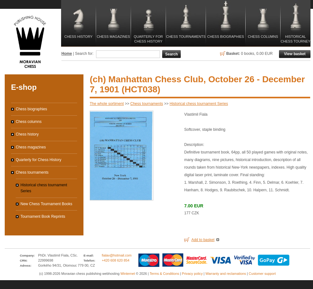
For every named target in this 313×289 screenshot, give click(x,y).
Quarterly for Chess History (148, 39)
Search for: (84, 53)
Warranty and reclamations (225, 273)
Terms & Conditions (164, 273)
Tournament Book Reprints (42, 216)
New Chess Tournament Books (46, 204)
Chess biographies (225, 36)
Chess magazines (113, 36)
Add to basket (202, 240)
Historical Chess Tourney (295, 39)
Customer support (262, 273)
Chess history (78, 36)
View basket (294, 54)
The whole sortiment (107, 103)
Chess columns (263, 36)
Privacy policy (192, 273)
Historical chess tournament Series (198, 103)
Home (66, 53)
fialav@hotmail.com (116, 255)
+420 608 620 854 (115, 260)
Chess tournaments (186, 36)
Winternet (127, 273)
